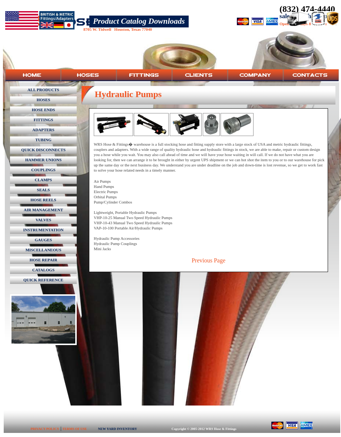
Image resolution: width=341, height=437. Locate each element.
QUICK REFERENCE (43, 280)
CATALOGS (43, 270)
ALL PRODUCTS (43, 89)
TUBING (43, 140)
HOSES (43, 99)
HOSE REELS (43, 200)
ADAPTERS (43, 130)
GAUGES (43, 240)
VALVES (43, 220)
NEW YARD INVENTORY (117, 429)
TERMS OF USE (74, 429)
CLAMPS (43, 180)
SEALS (43, 190)
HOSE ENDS (43, 109)
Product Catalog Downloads (139, 21)
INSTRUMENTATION (43, 230)
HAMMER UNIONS (43, 160)
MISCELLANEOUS (44, 250)
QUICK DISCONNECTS (43, 150)
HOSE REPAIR (43, 260)
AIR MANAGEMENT (43, 210)
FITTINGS (43, 119)
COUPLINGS (43, 170)
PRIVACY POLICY (45, 429)
